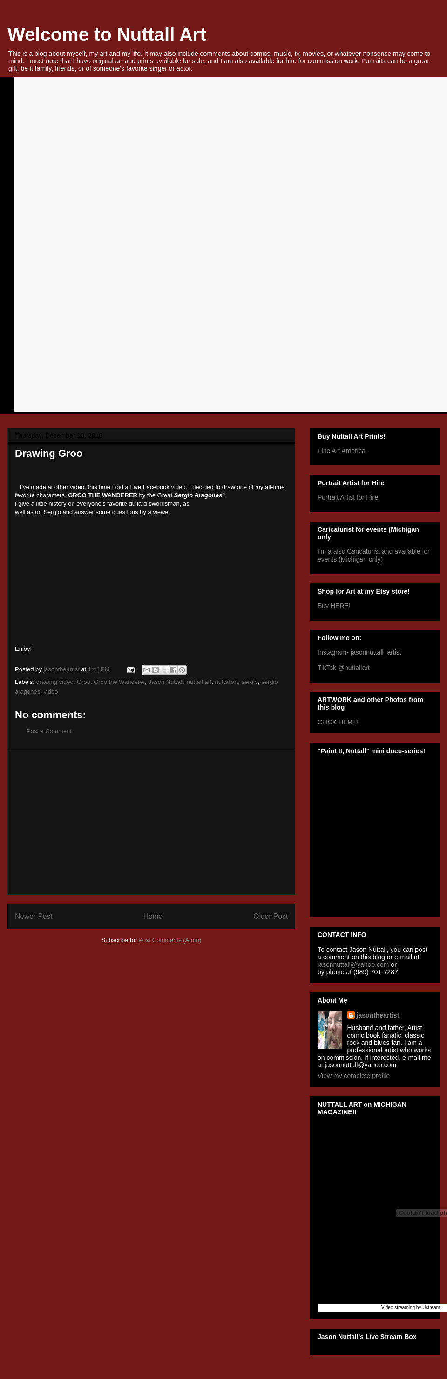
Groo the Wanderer (119, 681)
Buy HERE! (334, 605)
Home (153, 916)
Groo (83, 681)
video (50, 691)
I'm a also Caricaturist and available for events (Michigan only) (374, 555)
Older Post (270, 916)
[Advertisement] (151, 822)
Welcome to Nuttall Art (106, 34)
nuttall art (199, 681)
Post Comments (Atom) (169, 940)
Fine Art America (342, 451)
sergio (250, 681)
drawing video (55, 681)
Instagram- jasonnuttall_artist (359, 652)
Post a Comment (49, 731)
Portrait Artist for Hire (348, 497)
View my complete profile (354, 1075)
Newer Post (34, 916)
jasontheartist (378, 1015)
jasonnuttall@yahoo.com (353, 964)
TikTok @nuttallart (344, 667)
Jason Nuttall (165, 681)
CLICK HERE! (338, 722)
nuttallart (226, 681)
